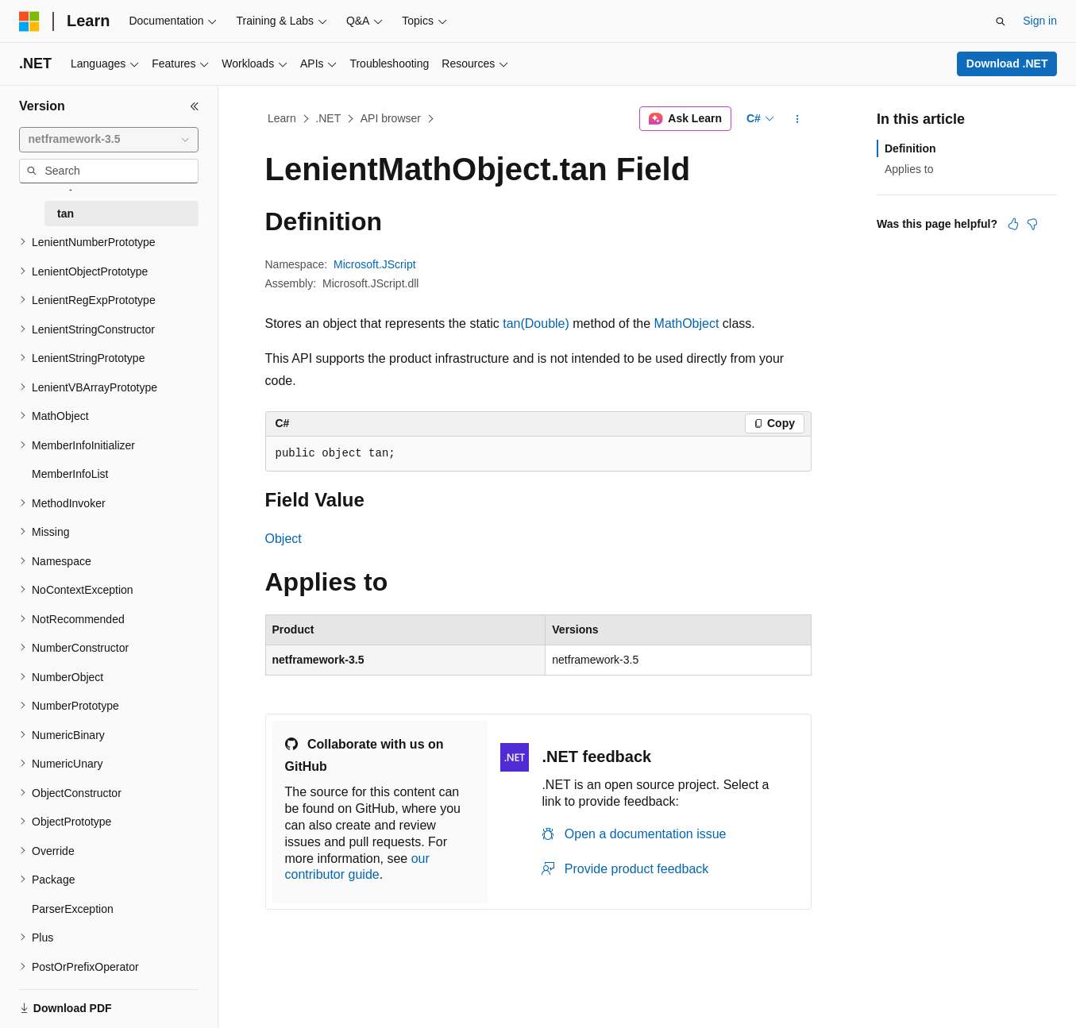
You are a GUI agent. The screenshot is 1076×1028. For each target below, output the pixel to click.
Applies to (909, 169)
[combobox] (109, 139)
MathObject (686, 323)
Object (283, 538)
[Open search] (1000, 21)
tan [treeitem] (65, 213)
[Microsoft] (29, 21)
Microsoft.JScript (374, 264)
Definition (910, 148)
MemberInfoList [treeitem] (70, 474)
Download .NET (1007, 63)
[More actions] (797, 119)
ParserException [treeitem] (73, 909)
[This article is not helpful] (1032, 223)
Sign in (1040, 20)
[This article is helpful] (1013, 223)
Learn (282, 118)
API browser (391, 118)
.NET (328, 118)
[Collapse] (194, 106)
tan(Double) (536, 323)
